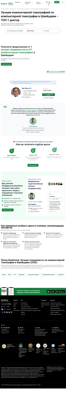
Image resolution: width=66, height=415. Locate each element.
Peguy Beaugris (32, 204)
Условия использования (55, 303)
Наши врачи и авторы (26, 306)
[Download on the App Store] (51, 291)
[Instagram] (5, 312)
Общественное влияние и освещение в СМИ (30, 310)
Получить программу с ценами (48, 95)
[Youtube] (7, 312)
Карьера (23, 312)
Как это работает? (39, 3)
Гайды (14, 308)
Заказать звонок (57, 2)
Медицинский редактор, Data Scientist (57, 72)
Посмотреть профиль (48, 97)
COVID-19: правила (54, 312)
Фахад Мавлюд (62, 71)
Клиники (15, 303)
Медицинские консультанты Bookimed (29, 308)
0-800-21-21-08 (49, 4)
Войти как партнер (45, 304)
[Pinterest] (12, 312)
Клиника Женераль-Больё (29, 94)
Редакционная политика (55, 314)
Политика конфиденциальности (57, 304)
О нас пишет (6, 304)
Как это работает (24, 304)
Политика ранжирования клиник (57, 310)
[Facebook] (2, 312)
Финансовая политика (55, 308)
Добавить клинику (45, 303)
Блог (14, 306)
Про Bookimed (24, 303)
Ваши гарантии (16, 310)
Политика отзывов (54, 306)
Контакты (23, 314)
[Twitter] (9, 312)
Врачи (14, 304)
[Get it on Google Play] (60, 291)
